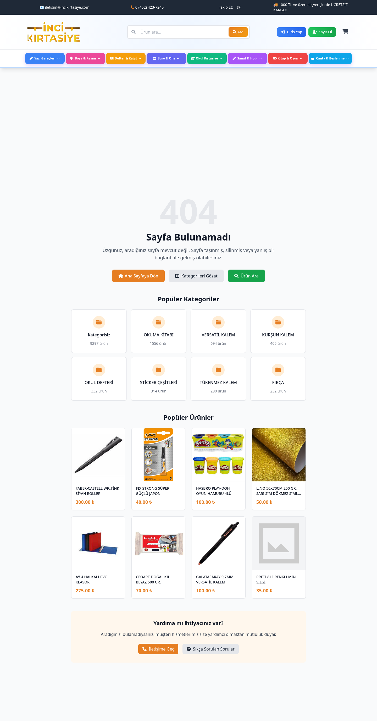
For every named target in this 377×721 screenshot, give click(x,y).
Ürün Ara (246, 276)
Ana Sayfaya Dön (138, 276)
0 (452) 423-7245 (149, 7)
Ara (238, 31)
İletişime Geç (158, 649)
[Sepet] (345, 32)
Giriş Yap (291, 31)
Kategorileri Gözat (196, 276)
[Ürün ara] (188, 32)
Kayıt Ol (322, 31)
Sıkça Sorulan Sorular (211, 649)
